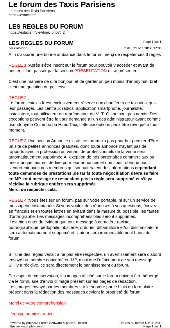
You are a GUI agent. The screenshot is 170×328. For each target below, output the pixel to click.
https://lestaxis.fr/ (21, 15)
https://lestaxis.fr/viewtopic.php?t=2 (36, 32)
